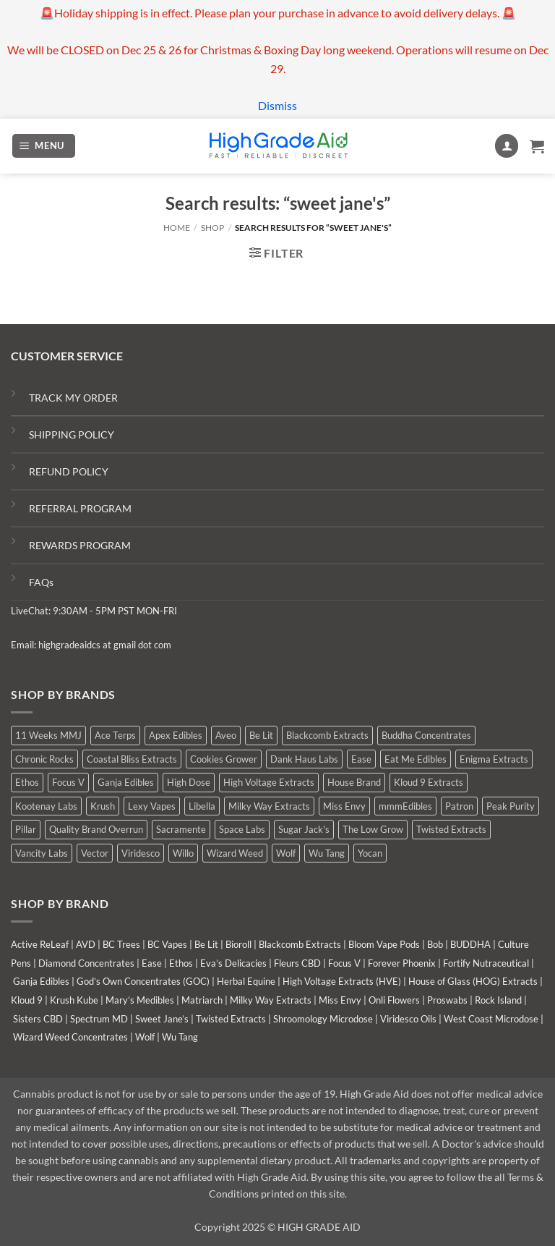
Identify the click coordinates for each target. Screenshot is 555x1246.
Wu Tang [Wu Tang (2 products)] (327, 853)
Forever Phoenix (402, 963)
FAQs (41, 582)
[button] (44, 146)
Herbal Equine (246, 981)
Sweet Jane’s (162, 1019)
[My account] (506, 146)
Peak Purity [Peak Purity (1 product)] (510, 806)
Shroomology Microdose (323, 1019)
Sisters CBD (38, 1019)
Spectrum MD (99, 1019)
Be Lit (206, 944)
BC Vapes (167, 944)
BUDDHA (470, 944)
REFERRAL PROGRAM (80, 508)
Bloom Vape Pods (384, 944)
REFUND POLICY (68, 471)
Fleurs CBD (297, 963)
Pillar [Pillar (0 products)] (25, 829)
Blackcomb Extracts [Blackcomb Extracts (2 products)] (327, 735)
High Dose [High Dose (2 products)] (188, 782)
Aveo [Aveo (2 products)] (225, 735)
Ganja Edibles (41, 981)
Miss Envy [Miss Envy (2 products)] (344, 806)
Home (176, 227)
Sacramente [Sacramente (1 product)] (181, 829)
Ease (152, 963)
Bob (435, 944)
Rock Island (498, 1000)
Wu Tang (180, 1037)
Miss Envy (340, 1000)
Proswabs (447, 1000)
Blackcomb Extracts (300, 944)
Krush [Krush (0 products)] (102, 806)
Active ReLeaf (40, 944)
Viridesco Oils (408, 1019)
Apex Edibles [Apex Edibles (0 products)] (175, 735)
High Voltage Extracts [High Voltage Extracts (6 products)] (268, 782)
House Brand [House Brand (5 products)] (354, 782)
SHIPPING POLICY (71, 434)
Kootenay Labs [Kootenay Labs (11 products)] (46, 806)
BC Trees (121, 944)
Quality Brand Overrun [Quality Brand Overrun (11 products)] (96, 829)
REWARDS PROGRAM (80, 545)
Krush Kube (74, 1000)
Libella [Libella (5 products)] (202, 806)
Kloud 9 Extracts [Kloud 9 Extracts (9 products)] (428, 782)
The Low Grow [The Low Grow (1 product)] (373, 829)
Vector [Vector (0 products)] (94, 853)
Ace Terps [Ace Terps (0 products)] (115, 735)
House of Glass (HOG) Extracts (473, 981)
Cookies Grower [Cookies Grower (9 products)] (223, 759)
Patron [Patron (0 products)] (459, 806)
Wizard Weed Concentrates (70, 1037)
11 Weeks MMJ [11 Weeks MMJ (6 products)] (48, 735)
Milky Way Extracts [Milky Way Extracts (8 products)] (269, 806)
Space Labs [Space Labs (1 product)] (242, 829)
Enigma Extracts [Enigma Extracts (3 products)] (494, 759)
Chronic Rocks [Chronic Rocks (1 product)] (44, 759)
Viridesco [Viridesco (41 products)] (140, 853)
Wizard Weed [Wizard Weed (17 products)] (235, 853)
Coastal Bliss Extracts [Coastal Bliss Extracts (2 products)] (132, 759)
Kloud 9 (27, 1000)
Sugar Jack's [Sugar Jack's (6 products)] (304, 829)
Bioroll (238, 944)
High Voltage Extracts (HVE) (342, 981)
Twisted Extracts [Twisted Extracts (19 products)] (451, 829)
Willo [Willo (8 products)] (183, 853)
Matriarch (202, 1000)
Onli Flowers (394, 1000)
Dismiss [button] (277, 105)
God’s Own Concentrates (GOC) (143, 981)
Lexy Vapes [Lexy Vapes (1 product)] (152, 806)
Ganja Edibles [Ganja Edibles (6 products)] (126, 782)
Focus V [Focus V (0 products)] (68, 782)
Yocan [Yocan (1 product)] (370, 853)
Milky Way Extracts (270, 1000)
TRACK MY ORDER (73, 397)
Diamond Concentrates (86, 963)
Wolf (145, 1037)
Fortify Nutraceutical (486, 963)
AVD (85, 944)
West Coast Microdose (491, 1019)
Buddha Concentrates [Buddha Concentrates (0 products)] (426, 735)
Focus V (344, 963)
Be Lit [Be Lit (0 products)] (261, 735)
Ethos (181, 963)
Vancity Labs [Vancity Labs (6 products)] (41, 853)
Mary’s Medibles (140, 1000)
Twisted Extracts (231, 1019)
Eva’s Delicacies (233, 963)
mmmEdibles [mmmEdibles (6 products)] (405, 806)
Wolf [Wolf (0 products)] (286, 853)
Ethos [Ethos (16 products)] (27, 782)
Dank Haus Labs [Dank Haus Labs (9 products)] (304, 759)
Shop (212, 227)
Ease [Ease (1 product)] (361, 759)
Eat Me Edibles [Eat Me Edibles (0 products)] (415, 759)
